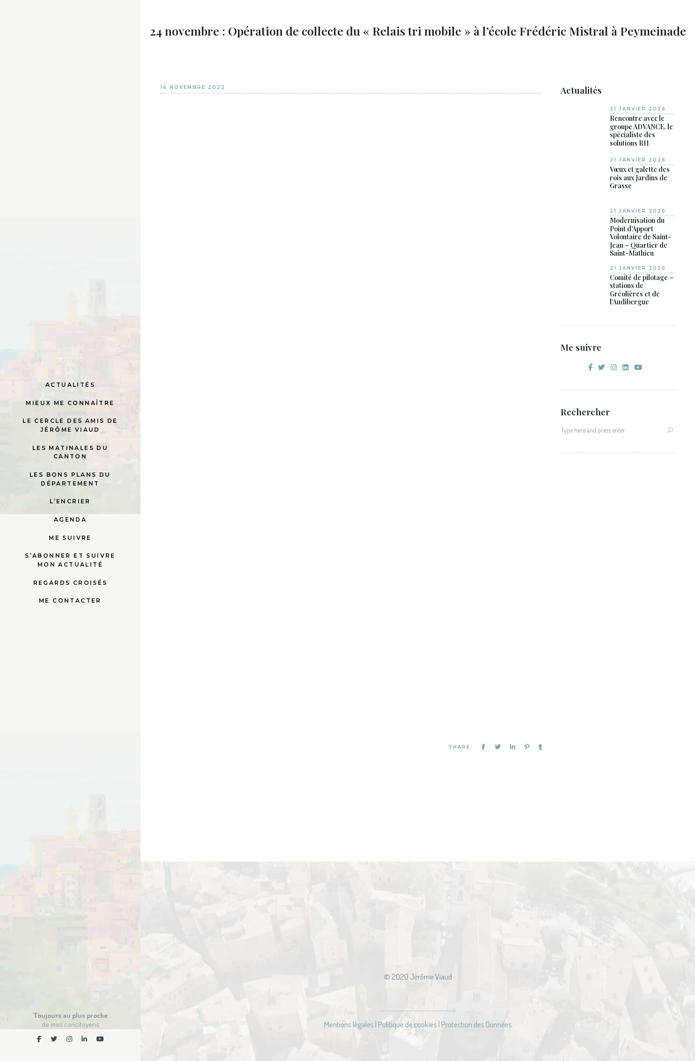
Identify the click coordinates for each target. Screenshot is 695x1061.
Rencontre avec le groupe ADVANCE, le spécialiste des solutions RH (641, 130)
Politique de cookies (407, 1024)
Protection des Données (476, 1024)
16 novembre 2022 (192, 87)
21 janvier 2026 (638, 109)
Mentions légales (349, 1024)
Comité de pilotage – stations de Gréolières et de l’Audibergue (641, 289)
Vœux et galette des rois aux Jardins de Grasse (640, 177)
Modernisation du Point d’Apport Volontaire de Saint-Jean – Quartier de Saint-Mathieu (640, 237)
